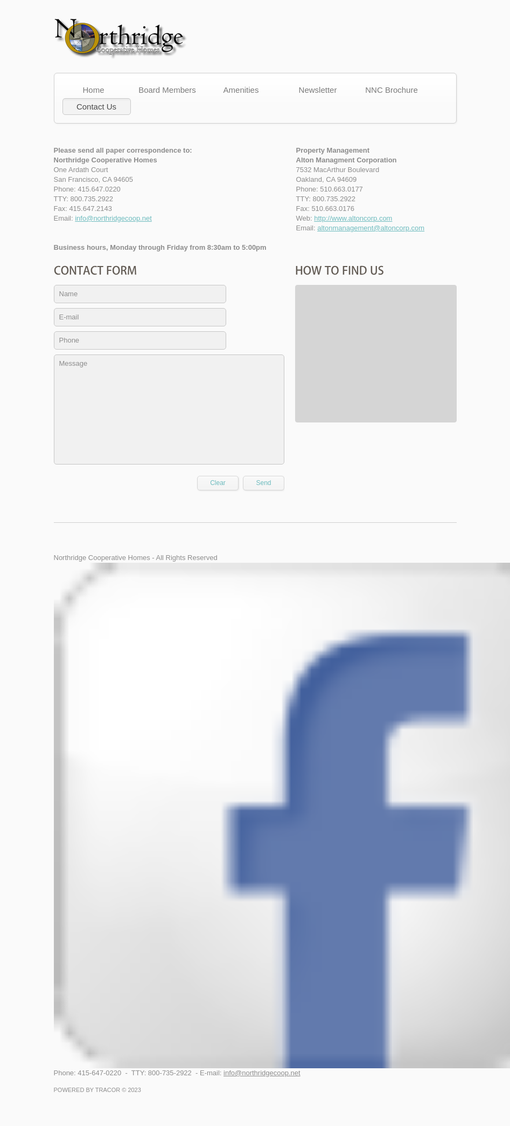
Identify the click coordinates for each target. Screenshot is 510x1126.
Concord (121, 39)
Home (96, 89)
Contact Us (96, 106)
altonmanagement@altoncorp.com (370, 228)
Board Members (170, 89)
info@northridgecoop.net (113, 218)
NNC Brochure (391, 89)
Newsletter (318, 89)
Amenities (244, 89)
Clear (218, 483)
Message (169, 409)
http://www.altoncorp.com (353, 218)
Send (263, 483)
